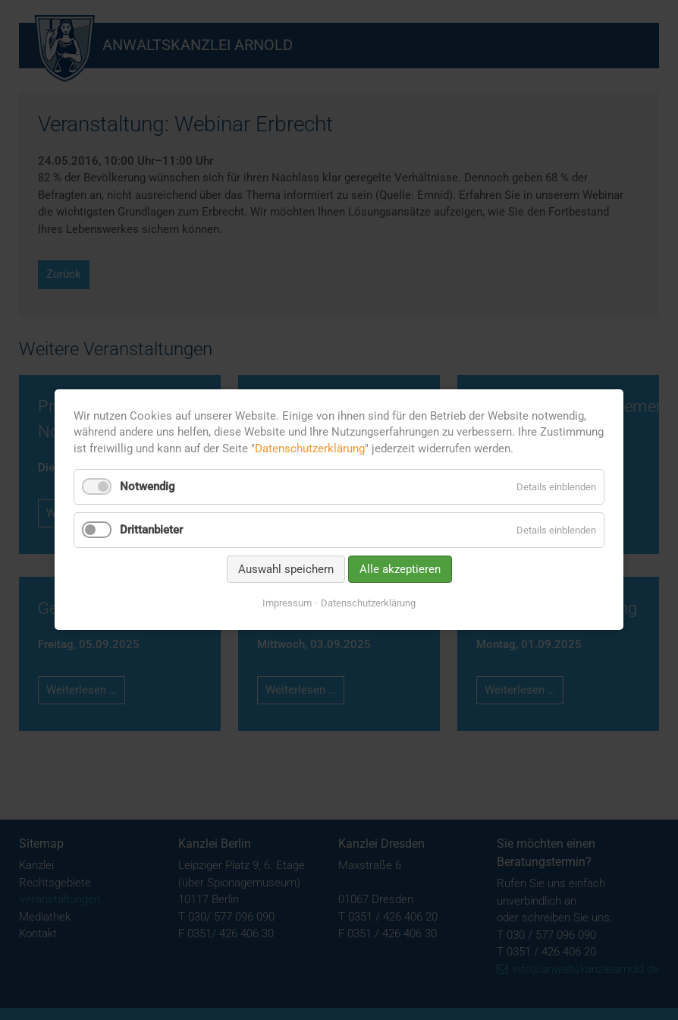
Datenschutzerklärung (310, 448)
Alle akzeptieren (400, 569)
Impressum (287, 603)
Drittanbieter (151, 530)
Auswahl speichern (286, 569)
